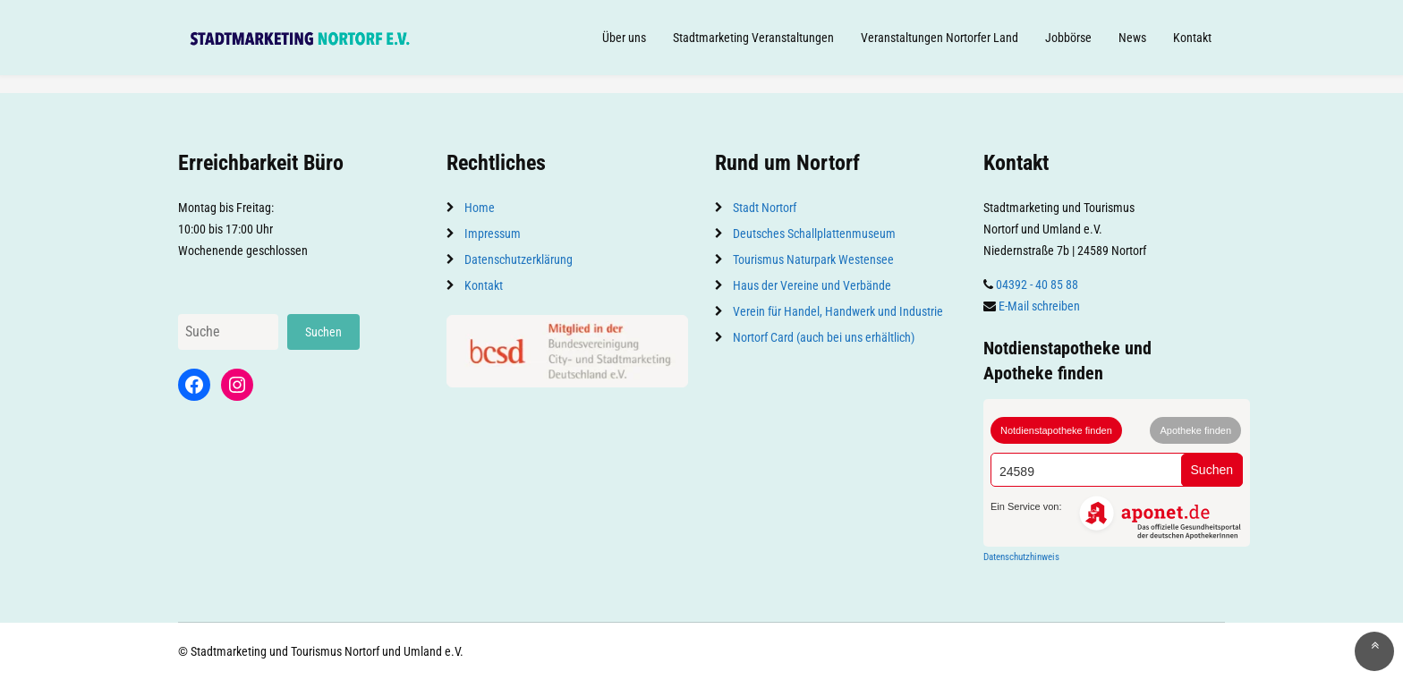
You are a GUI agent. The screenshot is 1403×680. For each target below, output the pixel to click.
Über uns (624, 37)
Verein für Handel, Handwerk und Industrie (838, 311)
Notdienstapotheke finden (1056, 430)
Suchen (323, 332)
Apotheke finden (1195, 430)
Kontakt (1192, 37)
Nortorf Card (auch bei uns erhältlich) (823, 337)
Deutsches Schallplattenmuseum (814, 233)
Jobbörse (1068, 37)
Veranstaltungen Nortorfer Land (939, 37)
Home (479, 207)
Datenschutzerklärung (518, 259)
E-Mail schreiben (1039, 306)
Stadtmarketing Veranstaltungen (753, 37)
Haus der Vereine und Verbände (812, 285)
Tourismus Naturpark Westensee (813, 259)
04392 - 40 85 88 (1037, 284)
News (1132, 37)
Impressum (492, 233)
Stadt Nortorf (764, 207)
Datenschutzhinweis (1021, 557)
